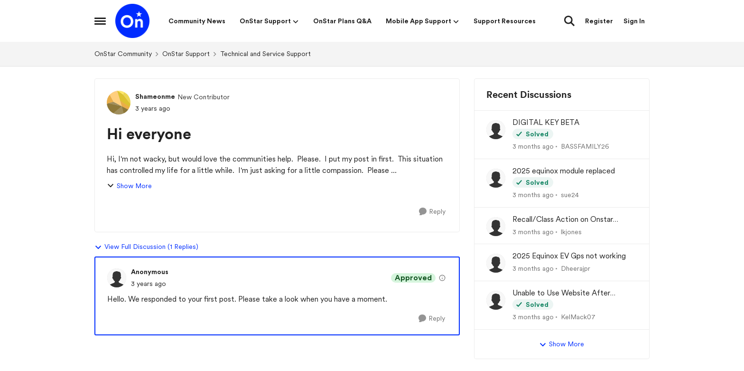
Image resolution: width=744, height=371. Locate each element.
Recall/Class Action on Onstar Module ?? (562, 220)
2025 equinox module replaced (563, 170)
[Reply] (432, 211)
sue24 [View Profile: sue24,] (570, 195)
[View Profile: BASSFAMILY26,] (495, 129)
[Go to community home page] (132, 21)
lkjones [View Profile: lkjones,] (571, 231)
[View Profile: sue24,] (495, 178)
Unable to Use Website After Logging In (561, 293)
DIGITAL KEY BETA (545, 122)
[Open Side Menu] (100, 21)
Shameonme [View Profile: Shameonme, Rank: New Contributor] (155, 96)
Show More (129, 186)
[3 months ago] (533, 147)
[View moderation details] (442, 278)
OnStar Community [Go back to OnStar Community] (123, 53)
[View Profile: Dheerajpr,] (495, 263)
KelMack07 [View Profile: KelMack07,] (578, 317)
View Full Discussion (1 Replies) (146, 247)
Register (599, 21)
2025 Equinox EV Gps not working (569, 255)
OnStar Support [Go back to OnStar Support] (186, 53)
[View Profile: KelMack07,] (495, 300)
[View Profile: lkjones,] (495, 226)
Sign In (634, 21)
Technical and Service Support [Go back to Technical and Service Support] (265, 53)
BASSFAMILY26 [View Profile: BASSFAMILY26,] (585, 146)
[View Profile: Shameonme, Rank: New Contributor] (118, 102)
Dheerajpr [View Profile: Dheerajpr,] (575, 268)
